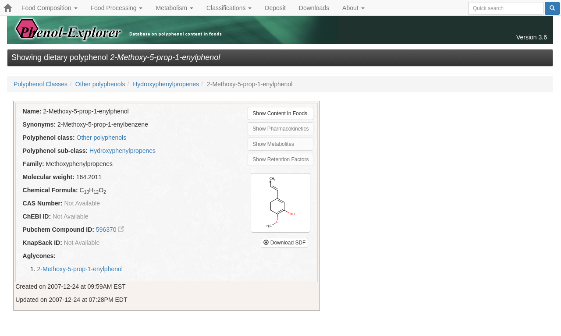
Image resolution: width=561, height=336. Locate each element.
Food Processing (117, 7)
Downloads (314, 7)
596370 (110, 229)
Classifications (229, 7)
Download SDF (284, 243)
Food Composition (49, 7)
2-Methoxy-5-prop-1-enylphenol (80, 268)
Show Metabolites (273, 144)
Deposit (275, 7)
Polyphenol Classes (40, 84)
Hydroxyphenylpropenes (166, 84)
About (353, 7)
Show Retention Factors (280, 159)
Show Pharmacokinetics (280, 129)
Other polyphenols (100, 84)
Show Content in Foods (279, 113)
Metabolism (174, 7)
